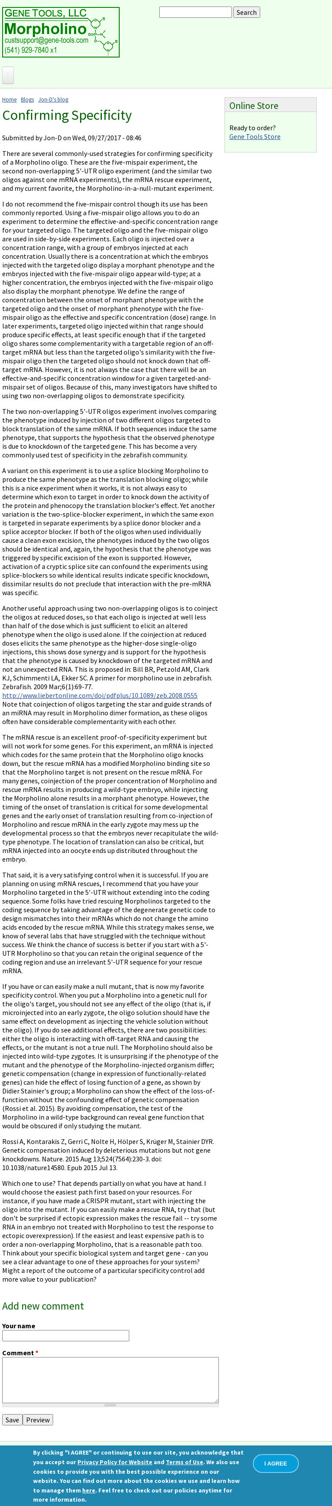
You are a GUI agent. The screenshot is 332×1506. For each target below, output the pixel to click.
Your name (18, 1325)
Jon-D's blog (53, 99)
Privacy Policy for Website (114, 1462)
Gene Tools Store (255, 136)
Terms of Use (184, 1462)
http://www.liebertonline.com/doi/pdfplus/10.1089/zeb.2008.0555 (100, 695)
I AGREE (276, 1463)
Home (9, 99)
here (88, 1490)
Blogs (27, 99)
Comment (20, 1352)
